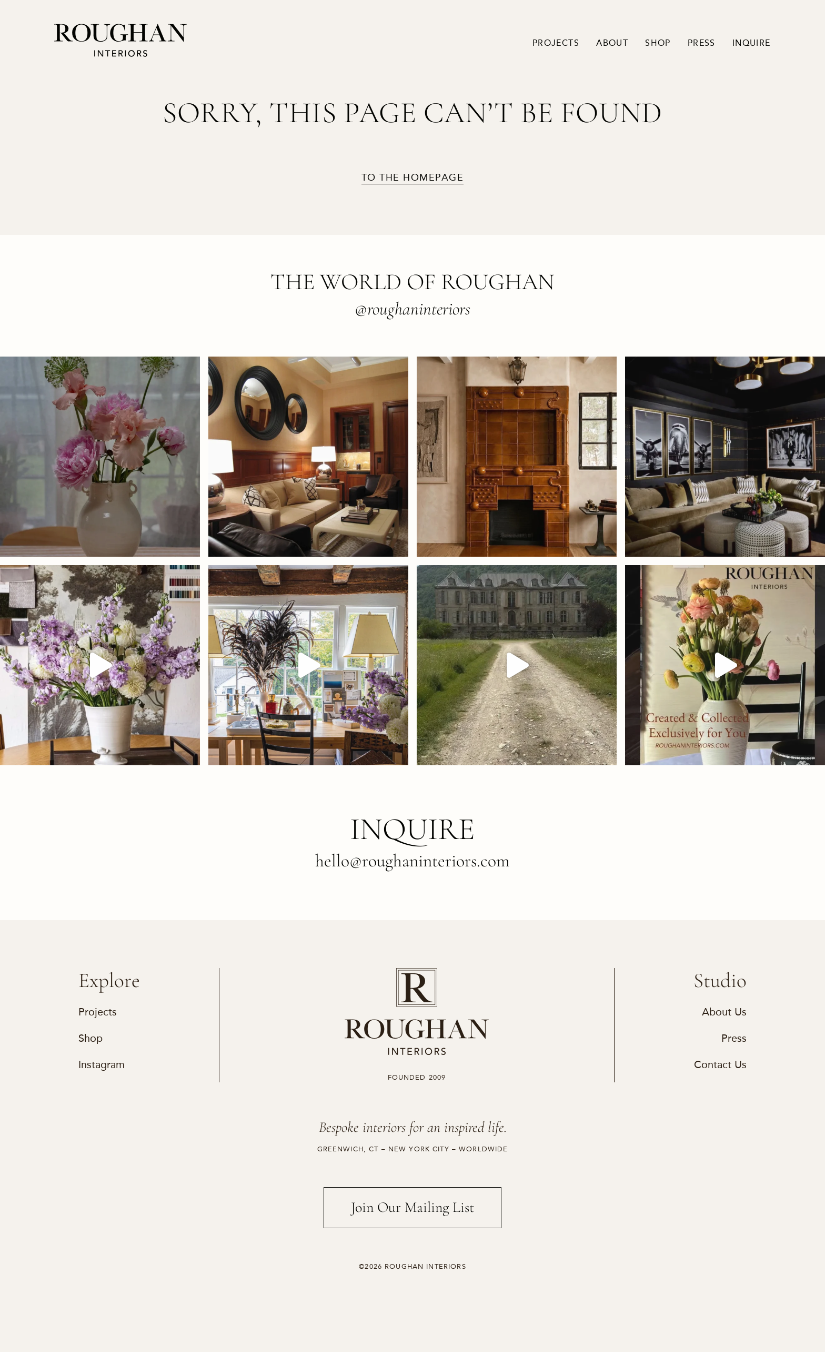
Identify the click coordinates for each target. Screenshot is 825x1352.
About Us (724, 1012)
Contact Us (720, 1065)
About (612, 43)
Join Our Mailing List (413, 1207)
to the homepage (412, 177)
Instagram (101, 1065)
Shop (658, 43)
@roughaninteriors (412, 309)
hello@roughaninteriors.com (412, 861)
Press (702, 43)
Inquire (751, 43)
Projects (555, 43)
